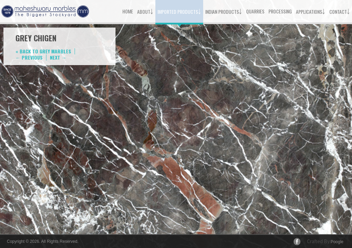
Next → (58, 57)
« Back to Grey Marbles (43, 51)
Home (127, 11)
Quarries (255, 11)
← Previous (29, 57)
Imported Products (179, 11)
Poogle (337, 241)
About (145, 11)
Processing (280, 11)
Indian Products (223, 11)
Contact (339, 11)
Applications (310, 11)
